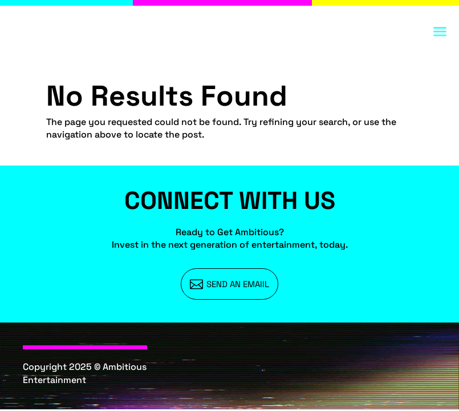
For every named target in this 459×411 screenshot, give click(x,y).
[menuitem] (230, 284)
